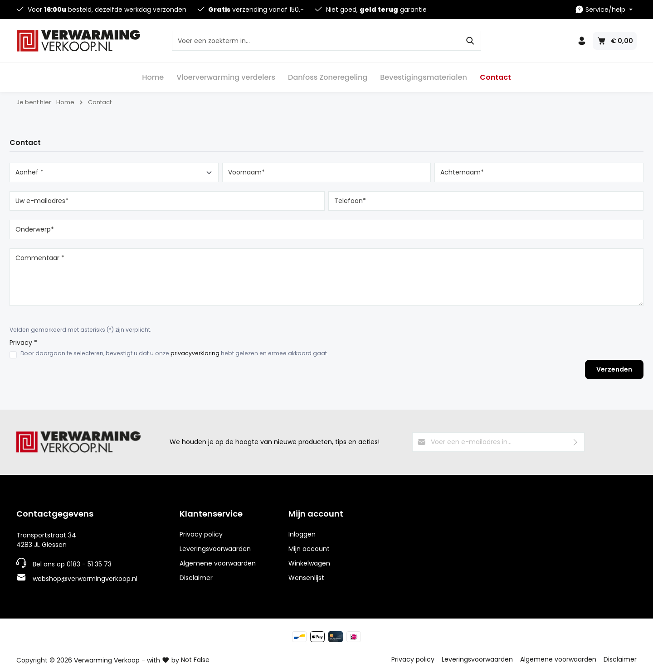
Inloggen (302, 534)
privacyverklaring (195, 353)
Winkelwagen (309, 563)
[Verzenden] (576, 442)
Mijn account (315, 513)
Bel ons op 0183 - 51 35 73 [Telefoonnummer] (72, 564)
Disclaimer (196, 577)
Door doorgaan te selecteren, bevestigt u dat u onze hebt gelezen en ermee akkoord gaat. (174, 353)
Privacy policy (201, 534)
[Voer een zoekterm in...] (316, 41)
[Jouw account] (582, 41)
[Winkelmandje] (615, 41)
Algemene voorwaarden (218, 563)
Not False (195, 659)
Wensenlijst (306, 577)
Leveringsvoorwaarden (215, 548)
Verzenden (614, 369)
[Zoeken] (470, 41)
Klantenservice (211, 513)
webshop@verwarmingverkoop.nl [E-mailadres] (85, 578)
